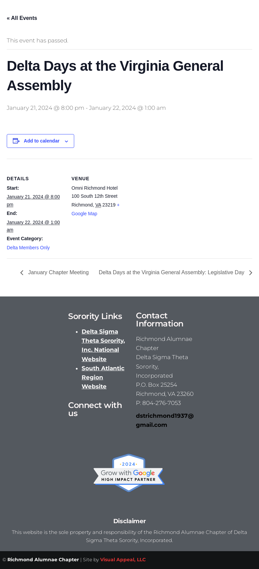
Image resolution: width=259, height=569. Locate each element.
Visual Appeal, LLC (123, 560)
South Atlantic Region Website (103, 377)
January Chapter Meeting (58, 272)
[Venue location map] (171, 205)
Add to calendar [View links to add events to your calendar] (42, 141)
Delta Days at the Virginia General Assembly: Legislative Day (172, 272)
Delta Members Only (28, 247)
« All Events (22, 18)
